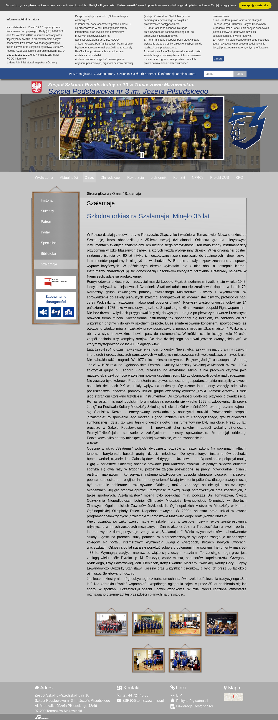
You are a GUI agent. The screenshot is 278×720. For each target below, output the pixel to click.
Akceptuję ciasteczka (255, 5)
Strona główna (80, 74)
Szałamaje (49, 264)
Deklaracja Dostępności (191, 699)
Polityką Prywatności (102, 5)
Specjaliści (49, 243)
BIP (176, 688)
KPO (239, 177)
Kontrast (148, 74)
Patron (46, 221)
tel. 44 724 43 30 (133, 688)
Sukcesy (47, 211)
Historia (47, 200)
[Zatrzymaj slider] (142, 155)
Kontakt (179, 177)
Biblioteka (48, 253)
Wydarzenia (44, 177)
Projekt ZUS (219, 177)
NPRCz (197, 177)
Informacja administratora (176, 74)
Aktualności (69, 177)
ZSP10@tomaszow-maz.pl (140, 694)
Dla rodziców (111, 177)
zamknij (218, 59)
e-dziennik (159, 177)
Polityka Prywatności (189, 694)
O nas (89, 177)
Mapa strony (104, 74)
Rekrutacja (135, 177)
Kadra (45, 232)
